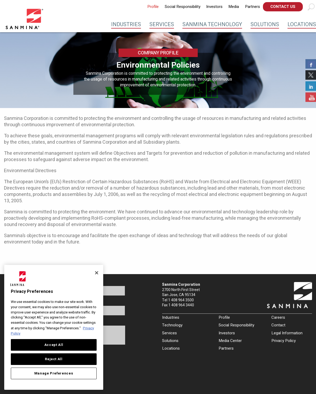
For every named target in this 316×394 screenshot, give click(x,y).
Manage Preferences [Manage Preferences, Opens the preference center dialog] (53, 373)
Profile (153, 7)
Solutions (265, 24)
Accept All (53, 345)
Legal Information (287, 333)
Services (161, 24)
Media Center (230, 341)
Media (233, 7)
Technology (172, 325)
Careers (278, 317)
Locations (301, 24)
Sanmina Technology (212, 24)
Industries (126, 24)
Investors (214, 7)
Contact (278, 325)
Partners (252, 7)
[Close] (96, 273)
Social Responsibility (182, 7)
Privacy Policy (283, 341)
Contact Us (282, 7)
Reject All (54, 359)
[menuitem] (153, 6)
